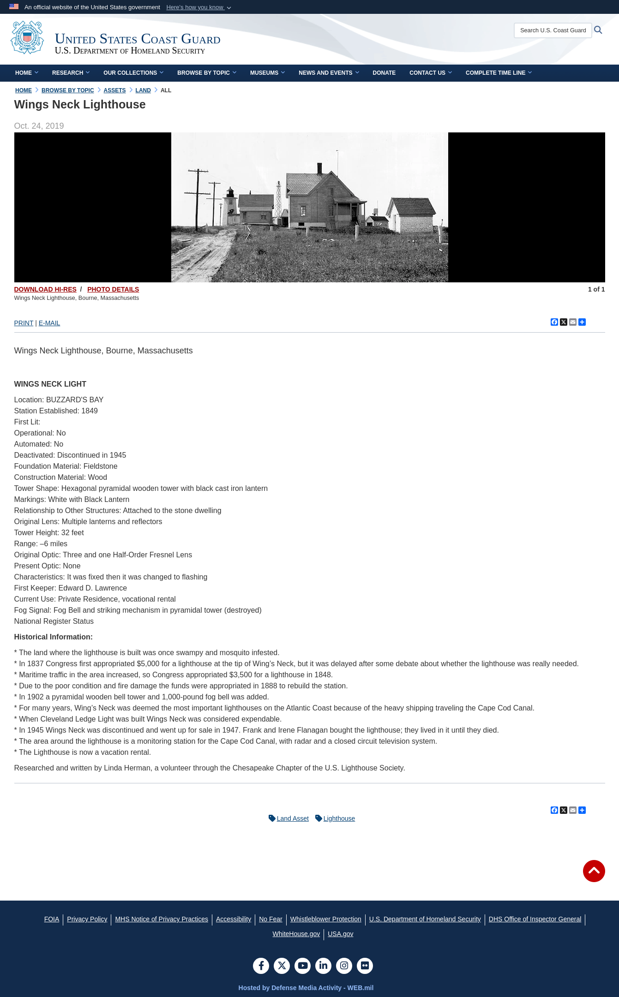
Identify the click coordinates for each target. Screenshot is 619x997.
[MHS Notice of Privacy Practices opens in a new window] (161, 919)
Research (71, 73)
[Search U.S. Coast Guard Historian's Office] (557, 30)
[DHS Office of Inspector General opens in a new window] (535, 919)
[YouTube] (302, 966)
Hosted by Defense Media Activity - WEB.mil (306, 987)
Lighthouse (333, 818)
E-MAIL (49, 323)
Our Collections (133, 73)
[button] (199, 7)
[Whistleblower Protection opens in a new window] (325, 919)
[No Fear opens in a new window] (270, 919)
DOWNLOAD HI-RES (45, 289)
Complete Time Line (499, 73)
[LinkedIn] (323, 966)
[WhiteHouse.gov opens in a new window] (296, 933)
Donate (384, 73)
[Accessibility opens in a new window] (233, 919)
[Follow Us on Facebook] (261, 966)
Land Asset (286, 818)
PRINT (24, 323)
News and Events (329, 73)
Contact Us (430, 73)
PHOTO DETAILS (113, 289)
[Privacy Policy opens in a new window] (87, 919)
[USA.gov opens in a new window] (340, 933)
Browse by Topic (206, 73)
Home (26, 73)
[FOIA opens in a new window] (52, 919)
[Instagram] (344, 966)
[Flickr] (365, 966)
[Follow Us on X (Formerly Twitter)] (282, 966)
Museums (267, 73)
